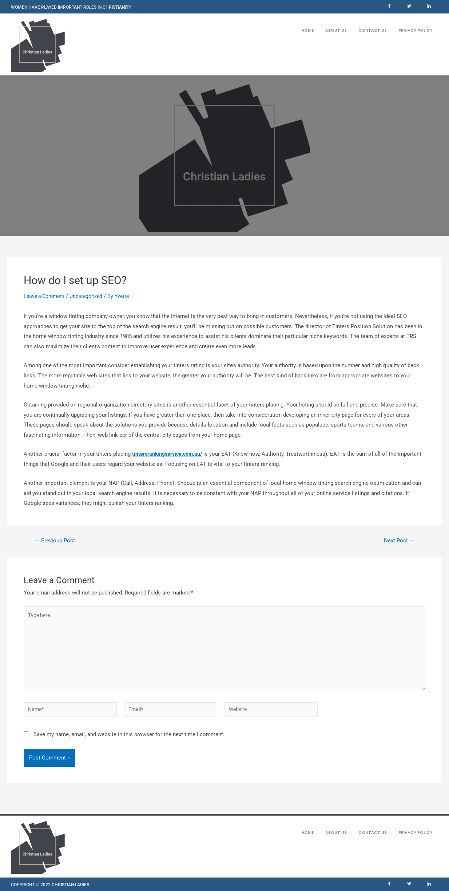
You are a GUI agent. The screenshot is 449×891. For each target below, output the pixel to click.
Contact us (372, 29)
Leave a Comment (46, 296)
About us (336, 29)
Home (307, 29)
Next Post (398, 540)
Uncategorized (90, 296)
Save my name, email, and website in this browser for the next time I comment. (128, 741)
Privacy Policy (415, 29)
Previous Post (56, 540)
